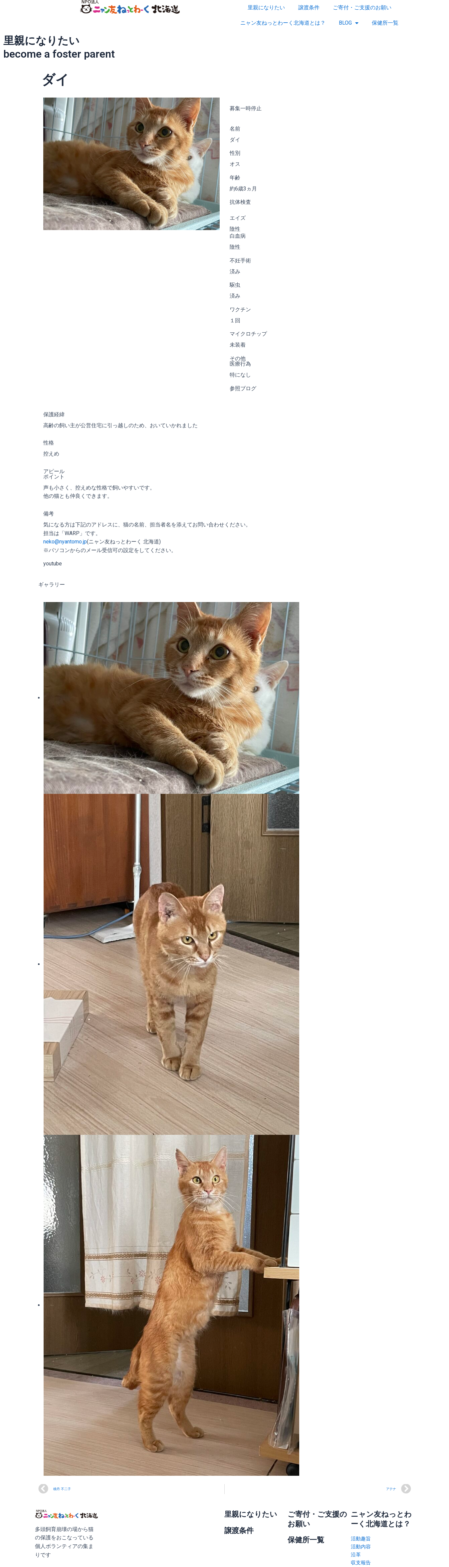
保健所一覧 (385, 23)
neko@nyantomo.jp (65, 541)
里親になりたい (266, 7)
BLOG (348, 23)
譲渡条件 (309, 7)
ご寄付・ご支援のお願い (362, 7)
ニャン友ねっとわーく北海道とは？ (283, 23)
